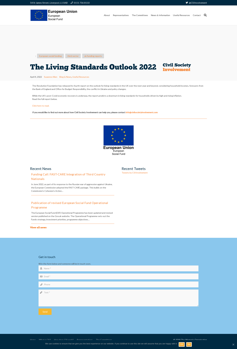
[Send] (45, 312)
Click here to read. (40, 105)
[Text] (118, 297)
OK (181, 344)
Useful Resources (80, 77)
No (189, 344)
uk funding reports (93, 56)
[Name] (118, 268)
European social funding (50, 56)
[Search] (205, 15)
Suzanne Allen (50, 77)
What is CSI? (45, 339)
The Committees (104, 339)
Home (33, 339)
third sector (73, 56)
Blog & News (65, 77)
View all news (38, 227)
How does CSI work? (64, 339)
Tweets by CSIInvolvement (135, 172)
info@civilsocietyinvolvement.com (142, 112)
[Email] (118, 276)
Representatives (85, 339)
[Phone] (118, 284)
